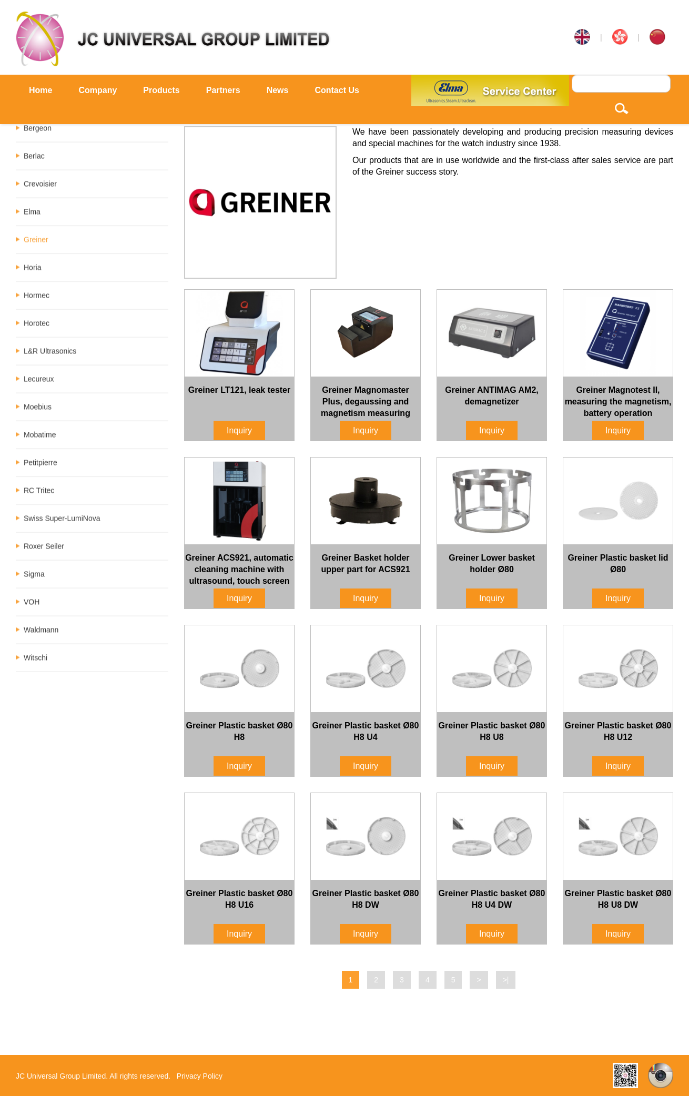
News (278, 90)
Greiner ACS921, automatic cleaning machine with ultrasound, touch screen (239, 569)
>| (506, 980)
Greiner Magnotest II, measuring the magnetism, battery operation (618, 401)
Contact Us (337, 90)
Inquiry (239, 430)
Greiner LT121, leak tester (239, 389)
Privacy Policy (199, 1076)
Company (97, 90)
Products (161, 90)
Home (40, 90)
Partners (223, 90)
